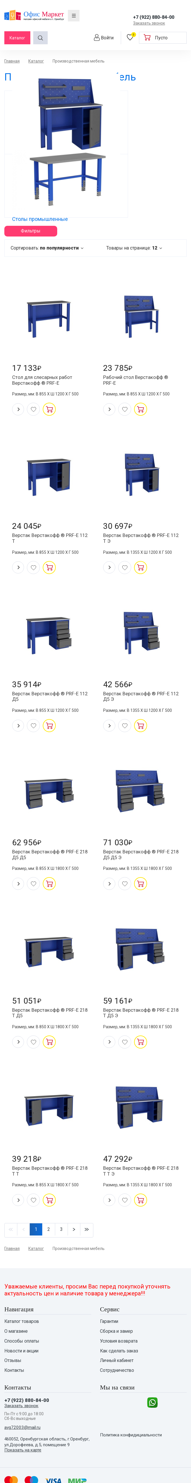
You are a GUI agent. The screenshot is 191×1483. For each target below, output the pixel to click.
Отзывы (13, 1321)
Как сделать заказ (120, 1310)
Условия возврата (119, 1300)
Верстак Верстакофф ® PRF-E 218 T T (48, 1127)
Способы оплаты (22, 1300)
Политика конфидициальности (133, 1401)
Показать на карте (23, 1413)
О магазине (16, 1289)
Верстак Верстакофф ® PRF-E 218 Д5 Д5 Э (140, 804)
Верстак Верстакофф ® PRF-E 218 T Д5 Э (140, 966)
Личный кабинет (118, 1321)
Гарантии (109, 1279)
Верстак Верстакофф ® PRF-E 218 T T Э (140, 1127)
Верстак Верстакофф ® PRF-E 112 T (48, 481)
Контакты (14, 1331)
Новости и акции (22, 1310)
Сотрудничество (117, 1331)
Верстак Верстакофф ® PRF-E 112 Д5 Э (140, 643)
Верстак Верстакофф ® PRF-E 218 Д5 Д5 (48, 804)
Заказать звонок (149, 23)
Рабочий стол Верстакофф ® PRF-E (139, 320)
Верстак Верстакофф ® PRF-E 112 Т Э (140, 481)
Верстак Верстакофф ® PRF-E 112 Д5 (48, 643)
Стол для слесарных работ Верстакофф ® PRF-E (45, 320)
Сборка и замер (117, 1289)
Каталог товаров (22, 1279)
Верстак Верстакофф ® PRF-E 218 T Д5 (48, 966)
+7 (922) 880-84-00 (153, 17)
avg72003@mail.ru (23, 1390)
